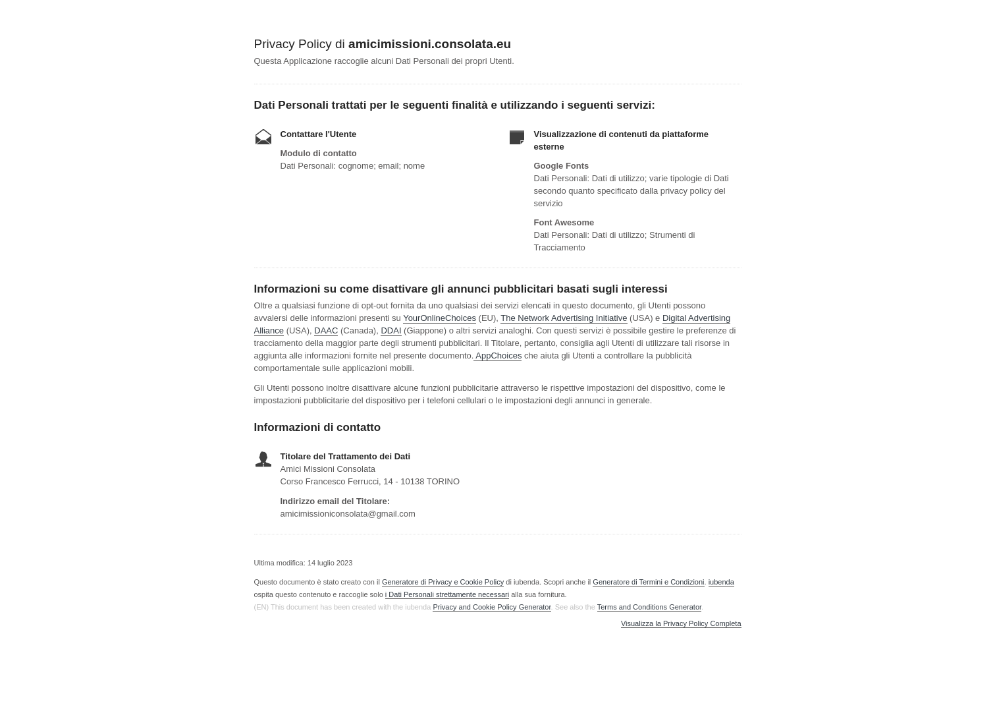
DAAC (326, 330)
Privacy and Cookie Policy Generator (492, 607)
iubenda (721, 582)
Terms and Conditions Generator (649, 607)
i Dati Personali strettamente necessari (447, 594)
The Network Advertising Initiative (563, 318)
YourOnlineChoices (439, 318)
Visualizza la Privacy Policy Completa (681, 623)
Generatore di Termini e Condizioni (648, 582)
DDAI (391, 330)
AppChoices (498, 355)
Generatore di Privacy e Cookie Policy (443, 582)
